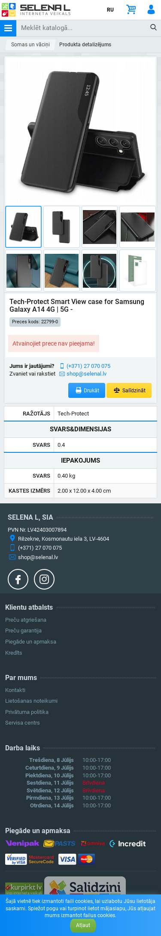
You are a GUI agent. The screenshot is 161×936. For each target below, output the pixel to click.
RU (110, 10)
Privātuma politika (27, 712)
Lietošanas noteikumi (31, 701)
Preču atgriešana (25, 620)
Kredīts (13, 653)
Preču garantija (23, 630)
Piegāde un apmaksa (30, 641)
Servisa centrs (22, 722)
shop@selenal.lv (86, 373)
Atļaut (83, 925)
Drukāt (87, 390)
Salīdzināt (129, 390)
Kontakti (15, 690)
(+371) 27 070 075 (88, 366)
